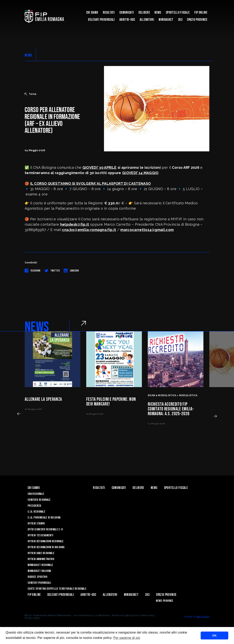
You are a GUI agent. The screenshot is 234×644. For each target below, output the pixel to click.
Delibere (144, 12)
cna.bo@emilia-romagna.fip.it (89, 230)
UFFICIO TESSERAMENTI (40, 535)
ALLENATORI (147, 20)
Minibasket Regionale (40, 565)
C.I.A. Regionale (36, 512)
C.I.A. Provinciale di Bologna (44, 518)
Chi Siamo (92, 12)
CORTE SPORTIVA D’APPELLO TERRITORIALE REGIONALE (57, 589)
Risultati (109, 12)
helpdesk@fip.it (74, 224)
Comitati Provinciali (39, 583)
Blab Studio (202, 616)
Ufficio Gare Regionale (41, 553)
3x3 (180, 20)
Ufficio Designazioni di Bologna (46, 547)
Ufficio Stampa (36, 523)
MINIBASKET (166, 20)
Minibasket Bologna (39, 571)
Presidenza (34, 506)
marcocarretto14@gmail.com (147, 230)
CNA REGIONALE (36, 494)
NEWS (28, 55)
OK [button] (214, 635)
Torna (31, 94)
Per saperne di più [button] (126, 637)
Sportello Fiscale (178, 12)
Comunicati (126, 12)
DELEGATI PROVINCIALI (101, 20)
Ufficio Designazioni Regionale (46, 541)
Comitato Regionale (39, 500)
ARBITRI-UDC (127, 20)
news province (164, 601)
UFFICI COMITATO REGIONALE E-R (45, 529)
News (157, 12)
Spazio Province (197, 20)
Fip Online (200, 12)
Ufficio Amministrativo (41, 559)
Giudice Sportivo (37, 577)
